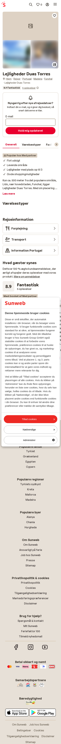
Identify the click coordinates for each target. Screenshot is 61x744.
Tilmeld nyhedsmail (30, 636)
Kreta (30, 489)
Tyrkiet (30, 451)
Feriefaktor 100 (30, 631)
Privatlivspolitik (30, 582)
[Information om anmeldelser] (38, 88)
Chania (30, 522)
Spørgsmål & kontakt (31, 620)
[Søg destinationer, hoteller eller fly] (30, 4)
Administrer (39, 440)
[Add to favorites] (54, 15)
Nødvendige (39, 429)
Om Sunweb (30, 544)
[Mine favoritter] (39, 4)
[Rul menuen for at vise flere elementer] (56, 144)
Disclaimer (30, 603)
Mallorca (30, 494)
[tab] (11, 144)
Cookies (30, 587)
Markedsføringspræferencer (31, 598)
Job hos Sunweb (30, 555)
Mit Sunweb (30, 626)
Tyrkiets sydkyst (30, 484)
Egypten (31, 461)
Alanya (31, 517)
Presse (30, 560)
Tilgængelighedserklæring (30, 593)
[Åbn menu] (55, 4)
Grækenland (30, 456)
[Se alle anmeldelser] (21, 88)
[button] (30, 26)
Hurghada (31, 527)
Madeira (31, 499)
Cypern (30, 466)
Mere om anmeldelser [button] (27, 276)
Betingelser (24, 730)
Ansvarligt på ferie (30, 550)
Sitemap (30, 565)
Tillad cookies (38, 419)
